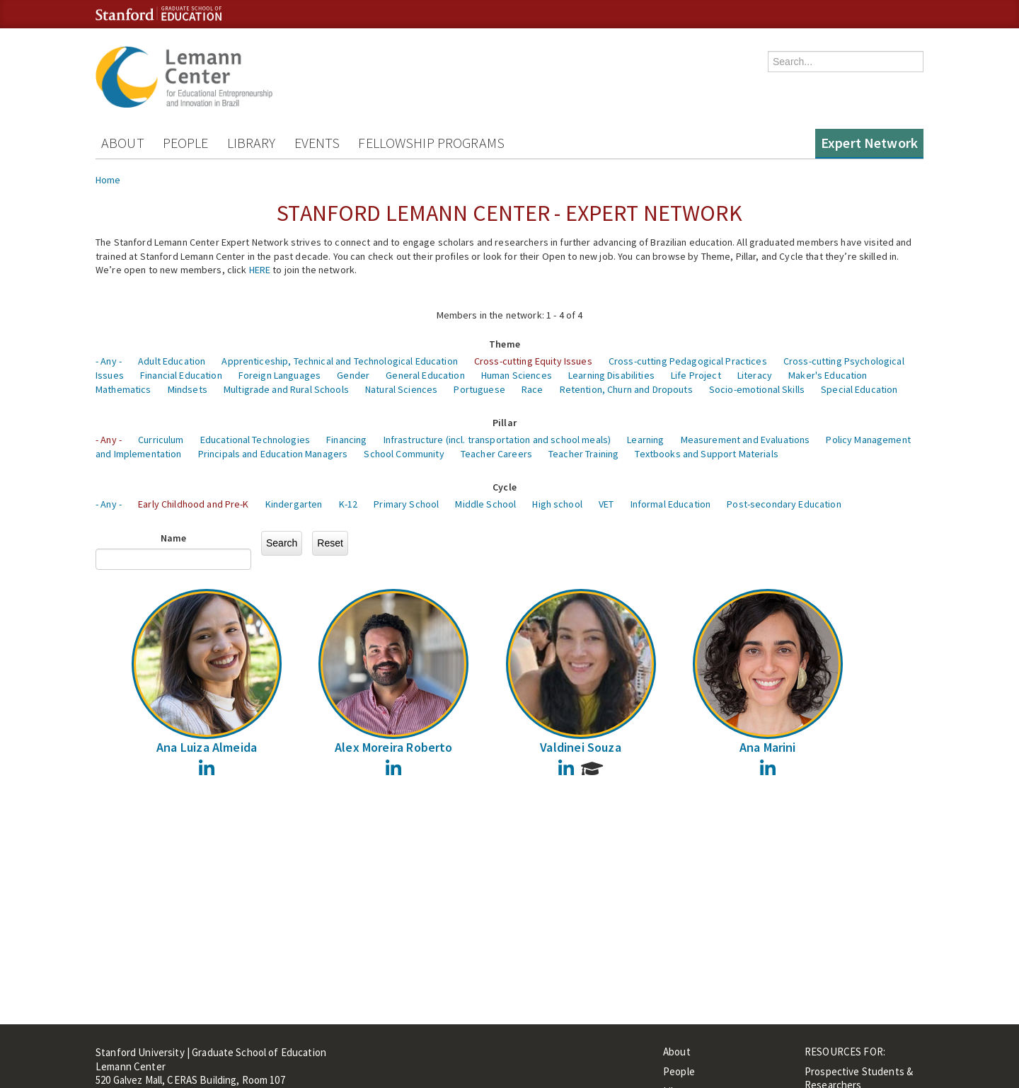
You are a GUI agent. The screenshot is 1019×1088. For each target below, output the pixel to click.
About (122, 142)
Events (317, 142)
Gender (353, 375)
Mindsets (187, 389)
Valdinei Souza (580, 747)
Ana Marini (767, 747)
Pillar (505, 422)
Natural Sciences (401, 389)
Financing (346, 439)
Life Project (696, 375)
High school (557, 504)
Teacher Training (583, 453)
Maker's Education (827, 375)
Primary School (406, 504)
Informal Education (671, 504)
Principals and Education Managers (273, 453)
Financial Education (181, 375)
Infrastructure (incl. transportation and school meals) (497, 439)
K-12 (348, 504)
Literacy (754, 375)
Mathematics (123, 389)
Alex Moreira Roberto (394, 747)
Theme (504, 344)
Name (174, 538)
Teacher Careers (496, 453)
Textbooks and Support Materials (706, 453)
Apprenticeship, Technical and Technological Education (339, 361)
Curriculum (160, 439)
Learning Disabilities (611, 375)
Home (108, 179)
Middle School (485, 504)
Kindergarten (294, 504)
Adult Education (171, 361)
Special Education (859, 389)
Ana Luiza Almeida (206, 747)
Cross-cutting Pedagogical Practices (688, 361)
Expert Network (869, 142)
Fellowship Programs (431, 142)
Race (532, 389)
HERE (260, 269)
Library (251, 142)
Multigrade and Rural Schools (286, 389)
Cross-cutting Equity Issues (533, 361)
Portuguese (479, 389)
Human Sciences (516, 375)
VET (606, 504)
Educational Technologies (255, 439)
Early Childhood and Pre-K (193, 504)
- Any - (109, 361)
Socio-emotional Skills (757, 389)
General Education (425, 375)
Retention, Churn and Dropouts (626, 389)
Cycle (505, 487)
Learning (645, 439)
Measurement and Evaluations (745, 439)
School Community (404, 453)
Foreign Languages (279, 375)
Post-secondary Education (784, 504)
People (186, 142)
